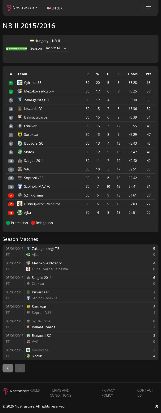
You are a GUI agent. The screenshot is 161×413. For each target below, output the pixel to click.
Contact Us (145, 393)
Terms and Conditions (60, 393)
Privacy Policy (108, 393)
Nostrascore (22, 8)
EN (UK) (55, 8)
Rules (35, 390)
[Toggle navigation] (148, 8)
